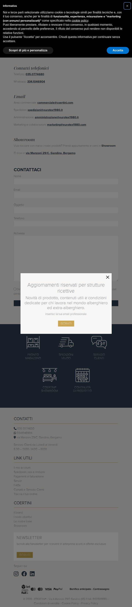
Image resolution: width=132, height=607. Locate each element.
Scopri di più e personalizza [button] (28, 50)
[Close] (107, 277)
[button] (127, 6)
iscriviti (66, 323)
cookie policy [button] (80, 20)
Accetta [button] (118, 50)
